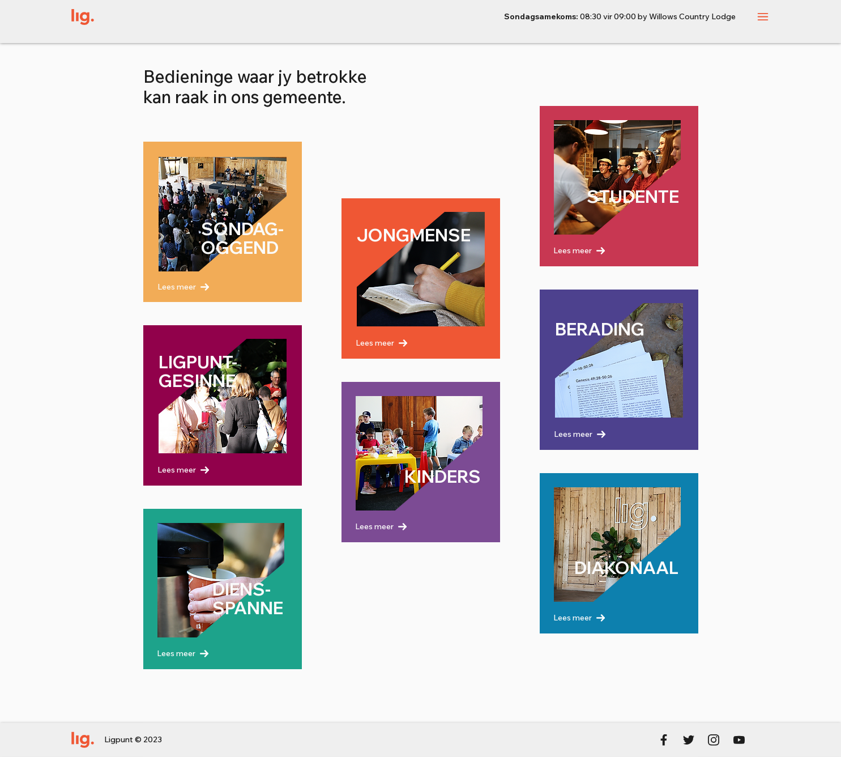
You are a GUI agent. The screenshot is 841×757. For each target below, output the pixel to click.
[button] (763, 16)
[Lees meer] (213, 286)
